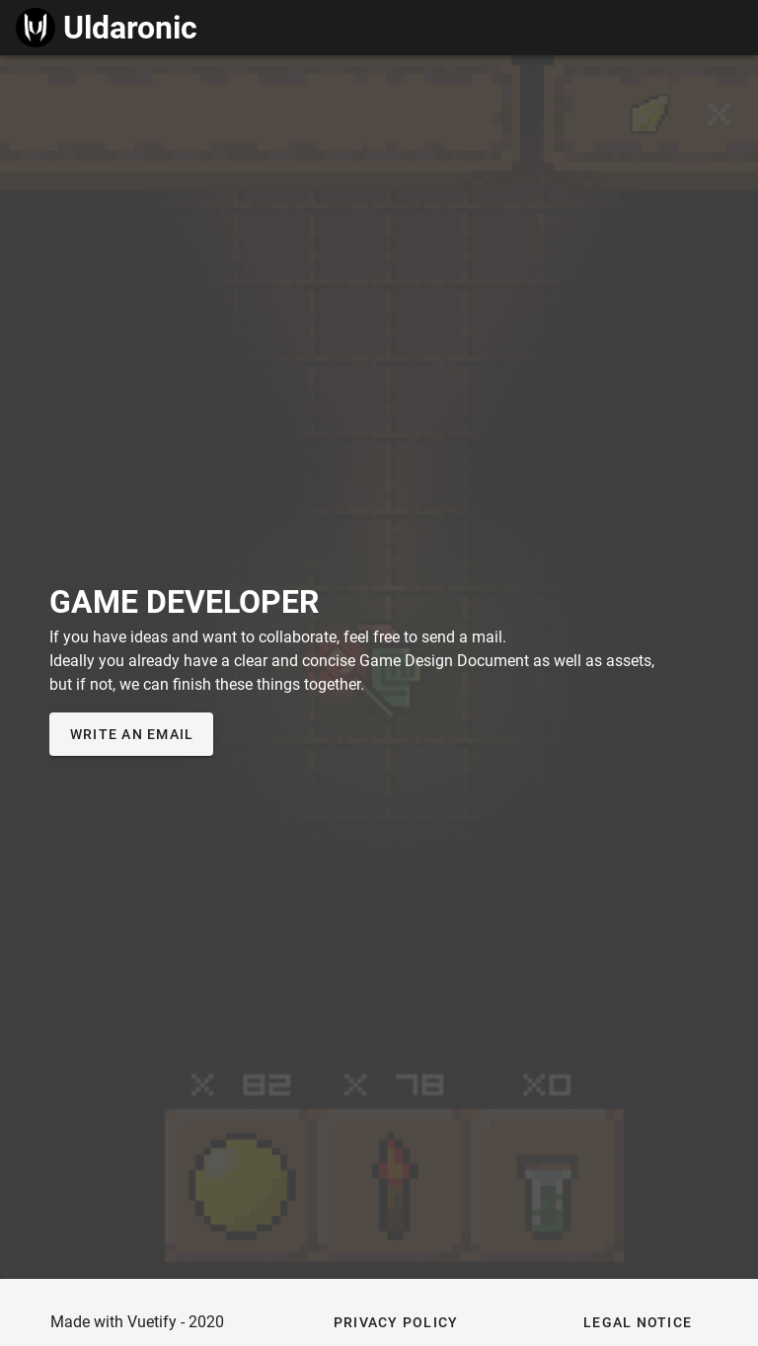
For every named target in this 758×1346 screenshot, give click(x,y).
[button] (396, 1322)
